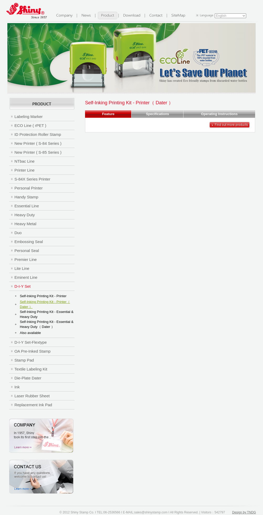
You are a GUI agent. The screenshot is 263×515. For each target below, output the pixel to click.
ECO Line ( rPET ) (30, 125)
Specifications (157, 114)
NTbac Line (24, 161)
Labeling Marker (28, 116)
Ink (17, 387)
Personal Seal (26, 250)
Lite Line (21, 268)
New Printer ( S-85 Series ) (37, 152)
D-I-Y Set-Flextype (30, 342)
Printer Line (24, 170)
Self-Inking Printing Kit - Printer (43, 296)
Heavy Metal (25, 224)
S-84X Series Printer (32, 179)
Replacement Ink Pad (33, 405)
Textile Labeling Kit (30, 369)
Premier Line (25, 259)
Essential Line (26, 206)
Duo (18, 232)
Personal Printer (28, 188)
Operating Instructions (219, 114)
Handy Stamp (26, 197)
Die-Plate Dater (27, 378)
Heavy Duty (24, 215)
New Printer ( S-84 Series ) (37, 143)
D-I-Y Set (22, 286)
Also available (30, 333)
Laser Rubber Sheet (32, 396)
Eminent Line (26, 277)
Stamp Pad (24, 360)
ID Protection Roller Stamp (37, 134)
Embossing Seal (28, 241)
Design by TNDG (244, 512)
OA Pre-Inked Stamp (32, 351)
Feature (108, 114)
